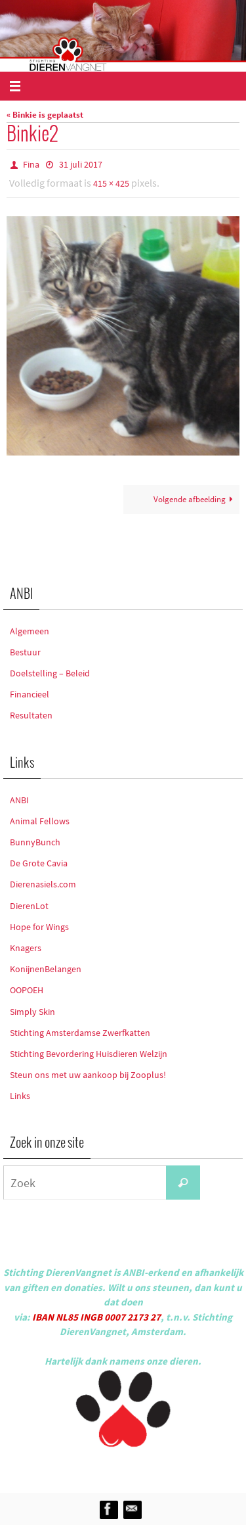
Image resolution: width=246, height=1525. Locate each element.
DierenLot (29, 906)
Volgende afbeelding (195, 499)
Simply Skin (32, 1012)
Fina (31, 164)
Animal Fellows (40, 821)
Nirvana (141, 1467)
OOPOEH (26, 990)
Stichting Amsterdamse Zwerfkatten (80, 1033)
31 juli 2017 (80, 164)
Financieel (29, 694)
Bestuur (25, 652)
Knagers (25, 948)
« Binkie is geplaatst (45, 114)
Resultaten (31, 715)
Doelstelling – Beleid (50, 673)
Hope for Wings (39, 927)
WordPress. (183, 1467)
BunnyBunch (35, 842)
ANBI (19, 800)
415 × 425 (111, 183)
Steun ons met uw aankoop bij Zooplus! (88, 1075)
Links (20, 1096)
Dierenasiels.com (43, 884)
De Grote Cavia (39, 863)
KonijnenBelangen (45, 969)
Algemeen (29, 631)
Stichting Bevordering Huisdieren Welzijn (88, 1054)
